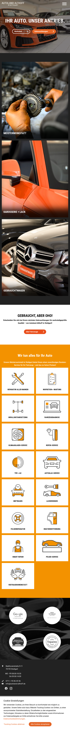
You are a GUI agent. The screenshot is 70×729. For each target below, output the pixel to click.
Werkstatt (21, 31)
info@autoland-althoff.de (15, 684)
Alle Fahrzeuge (35, 332)
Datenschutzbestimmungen (14, 719)
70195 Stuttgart (10, 669)
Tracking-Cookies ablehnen (14, 724)
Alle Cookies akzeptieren (40, 724)
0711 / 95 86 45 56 (11, 681)
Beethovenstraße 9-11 (12, 666)
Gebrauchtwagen (44, 31)
